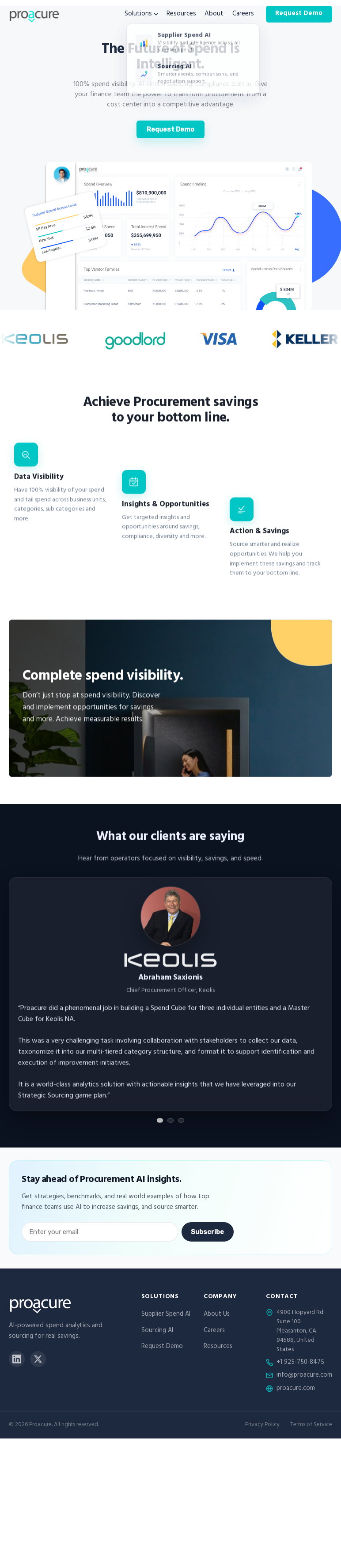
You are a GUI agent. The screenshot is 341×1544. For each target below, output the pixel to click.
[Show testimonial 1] (160, 1125)
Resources (181, 14)
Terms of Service (311, 1425)
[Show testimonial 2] (170, 1125)
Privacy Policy (262, 1425)
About (214, 14)
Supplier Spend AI (165, 1315)
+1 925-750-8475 (300, 1363)
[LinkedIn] (17, 1359)
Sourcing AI (157, 1331)
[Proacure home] (34, 14)
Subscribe (207, 1232)
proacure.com (296, 1389)
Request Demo (298, 14)
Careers (243, 14)
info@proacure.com (304, 1376)
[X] (38, 1359)
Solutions (141, 14)
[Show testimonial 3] (181, 1125)
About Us (217, 1315)
